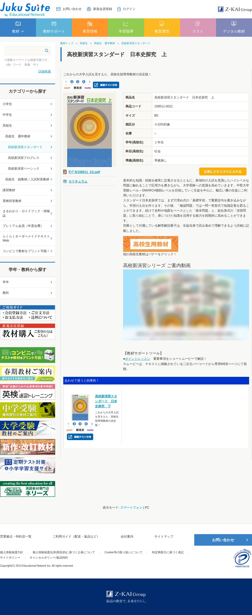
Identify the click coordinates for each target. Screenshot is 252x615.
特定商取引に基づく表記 (168, 552)
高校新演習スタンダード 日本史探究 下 (106, 401)
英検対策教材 (12, 201)
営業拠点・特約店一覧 (16, 536)
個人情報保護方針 (11, 552)
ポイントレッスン (137, 359)
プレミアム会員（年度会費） (23, 226)
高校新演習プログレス (23, 158)
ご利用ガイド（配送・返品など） (76, 536)
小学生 (7, 104)
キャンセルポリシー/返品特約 (49, 557)
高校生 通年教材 (104, 43)
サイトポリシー (10, 557)
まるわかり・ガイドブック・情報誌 (26, 213)
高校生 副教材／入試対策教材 (27, 179)
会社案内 (127, 536)
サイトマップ (163, 536)
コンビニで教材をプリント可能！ (26, 251)
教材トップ (67, 43)
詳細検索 (44, 71)
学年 (6, 282)
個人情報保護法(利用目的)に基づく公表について (64, 552)
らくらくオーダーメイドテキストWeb (26, 238)
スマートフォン (131, 507)
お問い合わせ (223, 540)
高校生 (84, 43)
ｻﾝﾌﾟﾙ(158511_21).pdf (84, 172)
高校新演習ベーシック (23, 168)
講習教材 (9, 190)
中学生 (7, 115)
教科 (6, 293)
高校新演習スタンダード (135, 43)
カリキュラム (78, 181)
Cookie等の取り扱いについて (123, 552)
